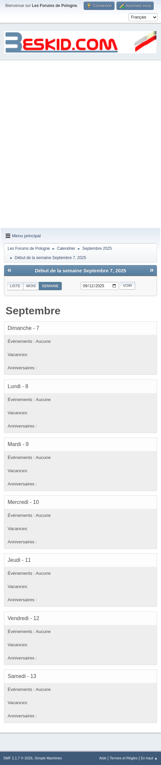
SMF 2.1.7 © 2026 (18, 758)
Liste (15, 286)
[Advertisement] (80, 144)
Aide (103, 758)
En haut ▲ (149, 758)
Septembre (33, 311)
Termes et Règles (123, 758)
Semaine (50, 286)
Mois (31, 286)
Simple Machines (48, 758)
